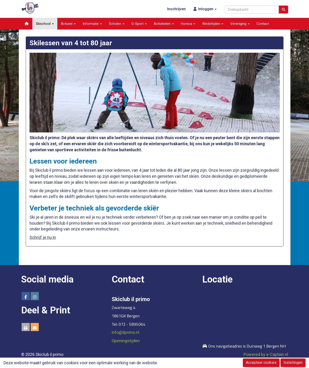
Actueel (68, 24)
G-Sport (139, 24)
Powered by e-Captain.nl (266, 354)
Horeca (188, 24)
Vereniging (240, 24)
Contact (263, 24)
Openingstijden (126, 340)
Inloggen (205, 9)
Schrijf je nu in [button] (42, 237)
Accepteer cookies (261, 362)
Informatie (92, 24)
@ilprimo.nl (125, 332)
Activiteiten (164, 24)
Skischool (45, 24)
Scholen (116, 24)
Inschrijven (176, 9)
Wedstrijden (212, 24)
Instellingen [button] (292, 362)
